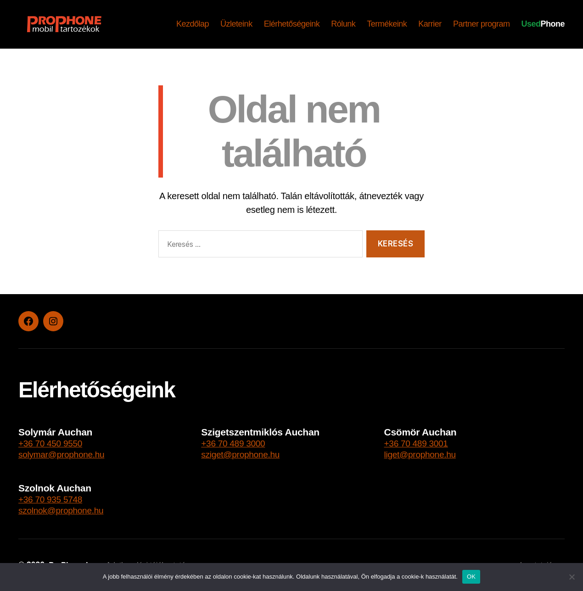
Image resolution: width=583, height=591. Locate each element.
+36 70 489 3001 (419, 443)
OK (471, 576)
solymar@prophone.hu (66, 454)
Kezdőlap (192, 23)
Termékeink (387, 23)
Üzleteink (236, 23)
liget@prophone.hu (424, 454)
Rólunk (343, 23)
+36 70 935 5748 (53, 499)
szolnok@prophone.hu (65, 510)
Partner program (481, 23)
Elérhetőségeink (292, 23)
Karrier (430, 23)
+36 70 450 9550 (53, 443)
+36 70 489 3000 (236, 443)
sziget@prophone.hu (244, 454)
